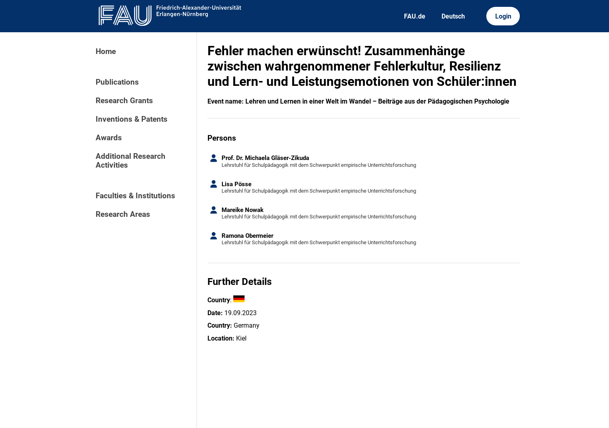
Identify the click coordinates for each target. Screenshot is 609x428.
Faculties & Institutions (135, 195)
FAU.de (414, 16)
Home (106, 51)
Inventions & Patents (131, 119)
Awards (109, 137)
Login (503, 16)
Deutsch (453, 16)
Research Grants (124, 100)
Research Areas (123, 214)
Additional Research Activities (130, 161)
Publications (117, 82)
